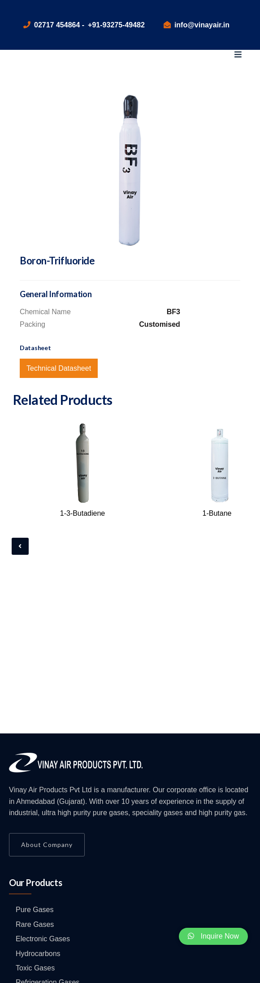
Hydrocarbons (38, 953)
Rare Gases (35, 924)
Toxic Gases (35, 968)
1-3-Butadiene (82, 513)
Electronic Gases (43, 939)
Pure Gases (34, 909)
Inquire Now (213, 936)
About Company (47, 844)
